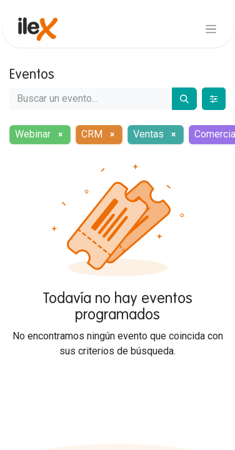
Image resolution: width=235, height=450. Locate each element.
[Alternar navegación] (211, 28)
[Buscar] (184, 99)
